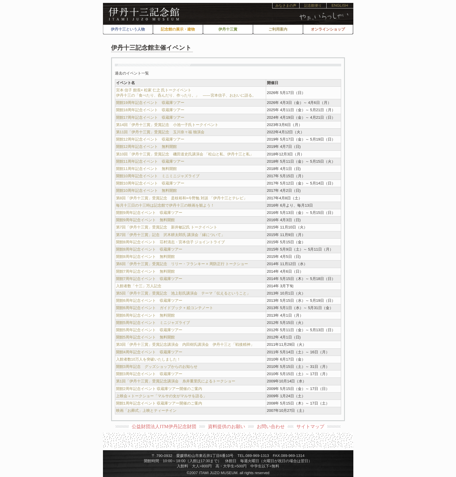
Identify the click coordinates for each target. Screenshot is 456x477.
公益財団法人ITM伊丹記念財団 (164, 426)
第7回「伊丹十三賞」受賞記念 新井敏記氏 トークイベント (167, 227)
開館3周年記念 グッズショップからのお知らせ (156, 366)
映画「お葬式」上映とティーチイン (146, 410)
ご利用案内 (277, 29)
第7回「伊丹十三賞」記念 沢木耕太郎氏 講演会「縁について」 (170, 235)
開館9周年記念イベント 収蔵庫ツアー (149, 212)
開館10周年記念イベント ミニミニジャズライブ (158, 176)
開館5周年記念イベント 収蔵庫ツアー (149, 330)
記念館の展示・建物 (178, 29)
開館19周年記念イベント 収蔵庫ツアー (150, 102)
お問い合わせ (271, 426)
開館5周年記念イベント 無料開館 (145, 337)
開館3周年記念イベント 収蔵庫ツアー (149, 374)
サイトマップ (310, 426)
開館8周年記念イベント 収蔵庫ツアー (149, 249)
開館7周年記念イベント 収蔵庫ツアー (149, 278)
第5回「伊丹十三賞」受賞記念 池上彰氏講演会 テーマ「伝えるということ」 (183, 293)
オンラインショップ (328, 29)
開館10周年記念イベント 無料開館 (146, 190)
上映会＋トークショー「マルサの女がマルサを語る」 (163, 396)
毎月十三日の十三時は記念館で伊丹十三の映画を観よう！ (165, 205)
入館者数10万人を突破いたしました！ (148, 359)
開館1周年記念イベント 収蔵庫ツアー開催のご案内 (159, 403)
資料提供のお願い (226, 426)
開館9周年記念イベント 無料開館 (145, 220)
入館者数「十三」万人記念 (138, 286)
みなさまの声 (285, 5)
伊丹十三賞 (227, 29)
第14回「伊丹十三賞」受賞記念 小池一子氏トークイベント (167, 125)
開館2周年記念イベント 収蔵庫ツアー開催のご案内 (159, 388)
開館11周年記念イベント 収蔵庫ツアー (150, 161)
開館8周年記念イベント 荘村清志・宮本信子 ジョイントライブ (170, 242)
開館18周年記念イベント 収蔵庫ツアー (150, 110)
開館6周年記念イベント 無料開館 (145, 315)
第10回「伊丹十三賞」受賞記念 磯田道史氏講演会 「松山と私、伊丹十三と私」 (185, 154)
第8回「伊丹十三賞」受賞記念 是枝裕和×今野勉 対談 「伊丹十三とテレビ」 (181, 198)
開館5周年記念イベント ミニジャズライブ (153, 322)
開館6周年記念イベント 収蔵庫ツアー (149, 300)
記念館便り (313, 5)
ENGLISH (340, 5)
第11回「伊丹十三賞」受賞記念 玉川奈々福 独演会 (160, 132)
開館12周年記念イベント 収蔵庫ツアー (150, 139)
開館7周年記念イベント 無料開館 (145, 271)
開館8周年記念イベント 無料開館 (145, 256)
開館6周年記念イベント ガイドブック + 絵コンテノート (164, 308)
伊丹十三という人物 (128, 29)
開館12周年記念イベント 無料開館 (146, 146)
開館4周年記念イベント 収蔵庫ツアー (149, 352)
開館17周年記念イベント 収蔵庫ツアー (150, 117)
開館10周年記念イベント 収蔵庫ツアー (150, 183)
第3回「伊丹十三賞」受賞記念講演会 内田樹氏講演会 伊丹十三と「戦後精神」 (185, 344)
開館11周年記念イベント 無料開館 (146, 168)
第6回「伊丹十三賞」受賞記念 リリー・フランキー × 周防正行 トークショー (182, 264)
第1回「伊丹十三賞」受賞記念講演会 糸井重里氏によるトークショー (175, 381)
